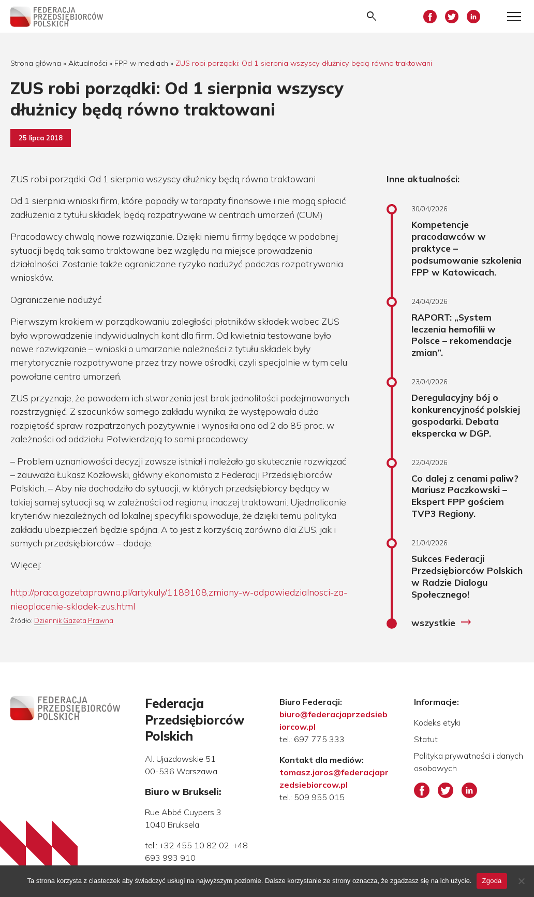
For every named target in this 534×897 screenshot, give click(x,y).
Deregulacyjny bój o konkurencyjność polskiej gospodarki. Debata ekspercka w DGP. (465, 415)
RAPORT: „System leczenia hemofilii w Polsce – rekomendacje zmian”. (461, 334)
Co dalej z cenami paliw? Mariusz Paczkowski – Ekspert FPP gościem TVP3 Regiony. (464, 495)
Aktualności (87, 63)
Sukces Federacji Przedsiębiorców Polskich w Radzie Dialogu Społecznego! (467, 576)
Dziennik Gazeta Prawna (73, 620)
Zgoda (491, 881)
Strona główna (35, 63)
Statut (426, 739)
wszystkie (441, 622)
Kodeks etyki (437, 722)
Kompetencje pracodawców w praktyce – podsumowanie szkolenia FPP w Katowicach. (466, 248)
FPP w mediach (141, 63)
